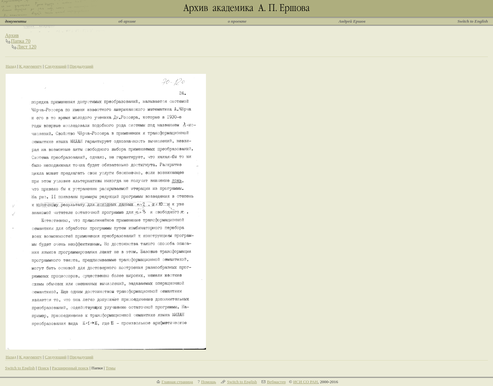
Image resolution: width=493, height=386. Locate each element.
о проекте (237, 21)
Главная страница (177, 381)
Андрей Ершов (352, 21)
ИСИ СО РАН (305, 381)
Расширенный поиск (70, 368)
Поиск (43, 368)
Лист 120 (26, 46)
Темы (110, 368)
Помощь (208, 381)
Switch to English (472, 21)
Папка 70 (20, 41)
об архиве (127, 21)
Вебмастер (276, 381)
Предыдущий (81, 66)
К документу (30, 66)
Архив (12, 35)
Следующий (55, 66)
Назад (11, 66)
